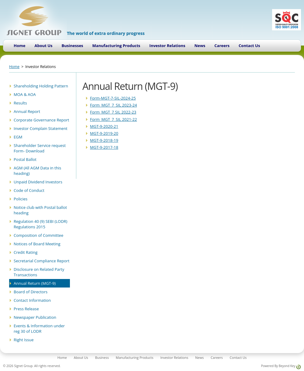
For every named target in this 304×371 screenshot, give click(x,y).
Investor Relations (167, 45)
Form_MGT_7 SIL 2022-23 (113, 112)
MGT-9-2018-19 (104, 140)
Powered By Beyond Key (281, 366)
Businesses (72, 45)
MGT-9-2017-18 (104, 147)
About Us (43, 45)
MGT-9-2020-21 (104, 126)
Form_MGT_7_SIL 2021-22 (113, 119)
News (199, 45)
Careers (222, 45)
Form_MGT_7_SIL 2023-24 (113, 105)
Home (19, 45)
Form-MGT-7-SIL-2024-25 (113, 98)
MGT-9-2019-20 (104, 133)
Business (102, 357)
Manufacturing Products (116, 45)
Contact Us (249, 45)
